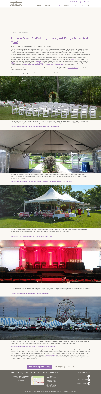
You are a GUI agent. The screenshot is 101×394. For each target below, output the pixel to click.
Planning (67, 5)
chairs (29, 64)
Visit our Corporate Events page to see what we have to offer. (30, 293)
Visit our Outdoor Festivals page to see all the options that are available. (33, 346)
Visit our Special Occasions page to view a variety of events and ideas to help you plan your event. (42, 181)
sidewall (38, 61)
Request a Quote (73, 68)
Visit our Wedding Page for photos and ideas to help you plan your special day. (35, 126)
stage (42, 64)
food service (59, 64)
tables (25, 64)
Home (38, 5)
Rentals (48, 5)
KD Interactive (68, 391)
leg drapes (40, 63)
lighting (13, 63)
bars (52, 64)
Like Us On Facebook (81, 378)
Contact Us (73, 2)
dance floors (36, 64)
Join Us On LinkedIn (82, 380)
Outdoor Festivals (21, 32)
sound (48, 64)
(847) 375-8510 (85, 2)
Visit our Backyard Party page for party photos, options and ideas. (31, 236)
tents (72, 59)
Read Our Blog (83, 375)
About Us (85, 5)
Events (57, 5)
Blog (76, 5)
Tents (27, 32)
